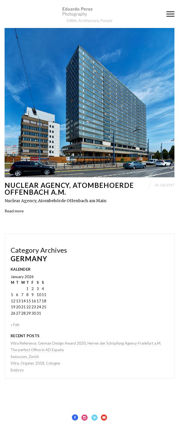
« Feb (15, 324)
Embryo (17, 370)
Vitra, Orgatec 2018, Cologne (35, 363)
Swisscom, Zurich (25, 356)
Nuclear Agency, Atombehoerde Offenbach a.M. (69, 188)
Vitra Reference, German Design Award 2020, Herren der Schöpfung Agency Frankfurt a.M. (86, 343)
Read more (14, 210)
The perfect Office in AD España (37, 349)
